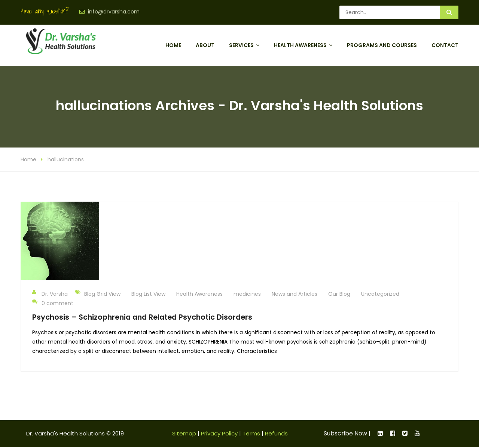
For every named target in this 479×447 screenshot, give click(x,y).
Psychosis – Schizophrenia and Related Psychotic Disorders (142, 317)
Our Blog (339, 294)
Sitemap (184, 433)
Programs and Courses (382, 45)
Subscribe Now (345, 433)
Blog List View (148, 294)
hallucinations (66, 159)
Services (241, 45)
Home (173, 45)
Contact (444, 45)
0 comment (52, 303)
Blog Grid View (102, 294)
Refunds (276, 433)
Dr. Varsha (50, 293)
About (205, 45)
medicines (247, 294)
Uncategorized (380, 294)
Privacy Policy (219, 433)
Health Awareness (300, 45)
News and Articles (294, 294)
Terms (251, 433)
